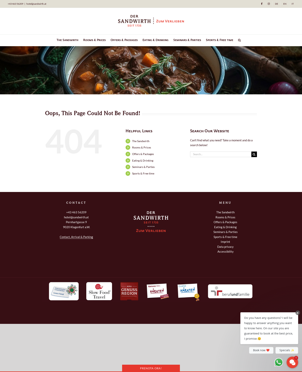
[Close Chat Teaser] (297, 312)
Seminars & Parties (143, 166)
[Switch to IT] (292, 4)
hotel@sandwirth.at (36, 3)
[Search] (254, 154)
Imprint (225, 241)
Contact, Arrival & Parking (76, 237)
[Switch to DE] (277, 4)
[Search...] (220, 154)
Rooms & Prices (141, 147)
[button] (239, 40)
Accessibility (225, 251)
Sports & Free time (143, 173)
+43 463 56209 (76, 212)
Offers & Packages (143, 154)
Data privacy (225, 246)
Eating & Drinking (142, 160)
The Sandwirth (140, 141)
